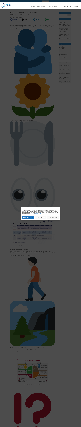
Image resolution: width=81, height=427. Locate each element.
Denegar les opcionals (40, 217)
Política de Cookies (38, 213)
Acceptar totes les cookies (28, 217)
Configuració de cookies (53, 217)
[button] (58, 208)
